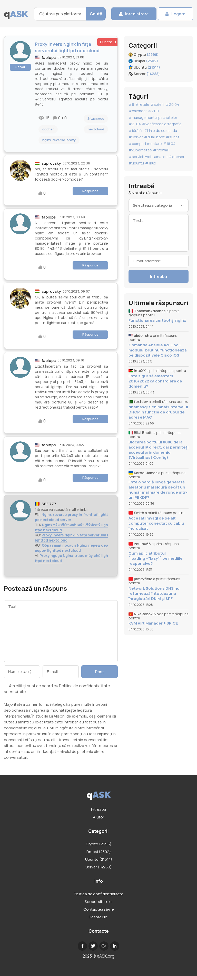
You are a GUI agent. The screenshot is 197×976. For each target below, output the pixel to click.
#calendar (138, 110)
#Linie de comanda (160, 130)
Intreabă (158, 276)
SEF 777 (49, 503)
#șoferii (157, 104)
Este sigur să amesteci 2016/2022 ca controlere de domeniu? (155, 381)
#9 (131, 104)
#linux (150, 163)
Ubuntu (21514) (98, 859)
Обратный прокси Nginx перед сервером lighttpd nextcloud (71, 548)
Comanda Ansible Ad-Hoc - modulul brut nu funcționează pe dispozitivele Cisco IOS (158, 350)
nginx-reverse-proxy (59, 140)
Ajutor (98, 817)
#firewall (161, 150)
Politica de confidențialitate (84, 686)
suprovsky (51, 163)
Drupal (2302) (98, 851)
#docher (176, 156)
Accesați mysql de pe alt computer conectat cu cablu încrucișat (156, 523)
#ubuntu (136, 163)
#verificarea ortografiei (162, 123)
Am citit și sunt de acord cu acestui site (57, 689)
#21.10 (153, 110)
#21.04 (135, 123)
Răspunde (90, 191)
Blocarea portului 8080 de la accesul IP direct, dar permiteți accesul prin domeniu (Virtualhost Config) (159, 450)
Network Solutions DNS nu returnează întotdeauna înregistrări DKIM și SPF (154, 593)
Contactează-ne (98, 909)
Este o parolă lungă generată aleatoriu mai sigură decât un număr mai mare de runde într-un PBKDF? (158, 490)
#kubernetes (140, 150)
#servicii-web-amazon (148, 156)
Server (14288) (98, 867)
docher (48, 129)
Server (20, 67)
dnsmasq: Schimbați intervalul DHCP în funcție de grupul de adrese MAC (158, 412)
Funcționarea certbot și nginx (157, 320)
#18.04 (169, 143)
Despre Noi (98, 917)
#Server (136, 136)
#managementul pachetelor (153, 117)
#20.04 (172, 104)
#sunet (172, 136)
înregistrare (137, 14)
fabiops (49, 57)
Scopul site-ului (98, 901)
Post (99, 671)
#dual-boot (154, 136)
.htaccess (95, 118)
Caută (96, 14)
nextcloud (96, 129)
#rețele (142, 104)
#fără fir (136, 130)
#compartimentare (145, 143)
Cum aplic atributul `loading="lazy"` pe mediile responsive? (156, 558)
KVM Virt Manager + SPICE (153, 623)
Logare (178, 14)
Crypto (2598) (98, 844)
